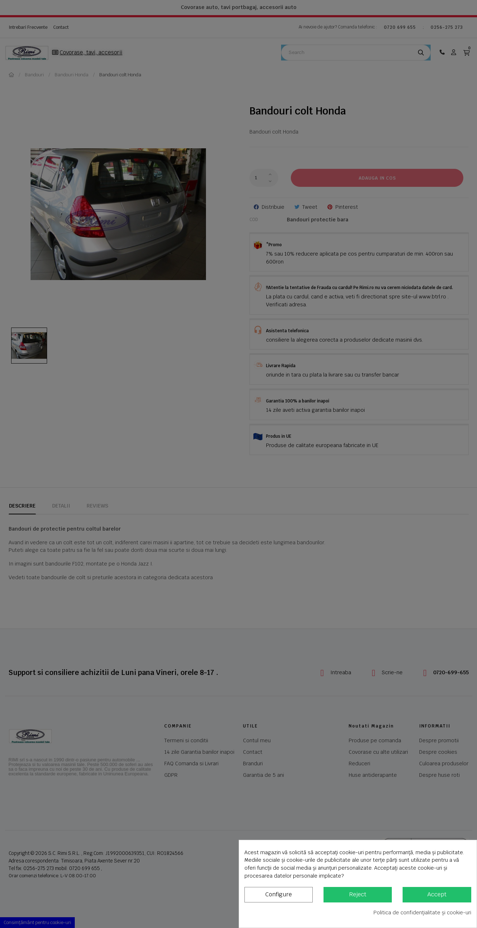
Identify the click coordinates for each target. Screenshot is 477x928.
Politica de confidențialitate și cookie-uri (422, 912)
